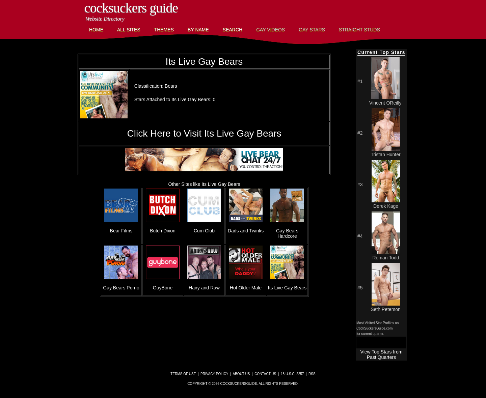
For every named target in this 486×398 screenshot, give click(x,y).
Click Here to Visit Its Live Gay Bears (204, 133)
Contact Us (265, 374)
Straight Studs (359, 29)
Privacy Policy (214, 374)
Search (232, 29)
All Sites (128, 29)
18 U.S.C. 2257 (292, 374)
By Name (198, 29)
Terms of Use (183, 374)
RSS (312, 374)
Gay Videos (270, 29)
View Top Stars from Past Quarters (381, 354)
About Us (241, 374)
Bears (171, 86)
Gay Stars (312, 29)
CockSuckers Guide (131, 8)
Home (96, 29)
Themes (164, 29)
